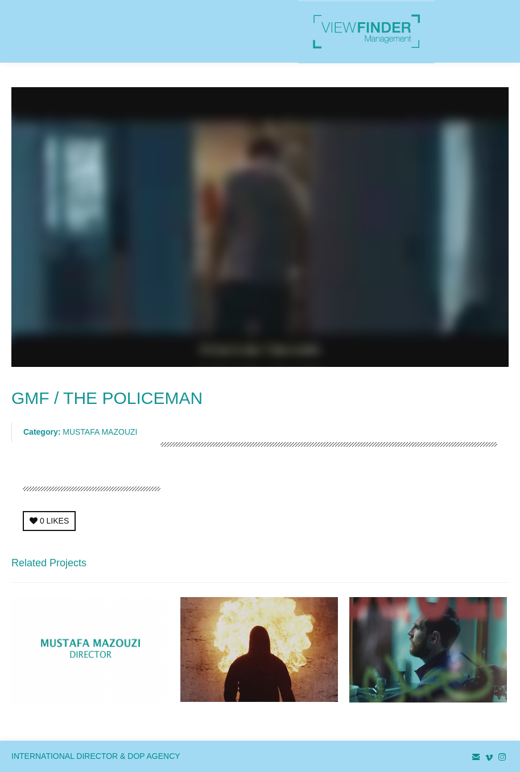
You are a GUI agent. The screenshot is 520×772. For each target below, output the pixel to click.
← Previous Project (409, 566)
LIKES (49, 520)
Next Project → (482, 566)
